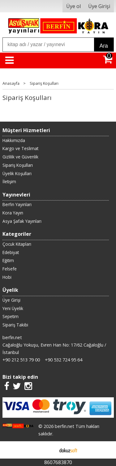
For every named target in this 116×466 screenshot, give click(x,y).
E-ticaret (48, 450)
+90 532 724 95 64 (63, 360)
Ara (104, 46)
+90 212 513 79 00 (21, 360)
